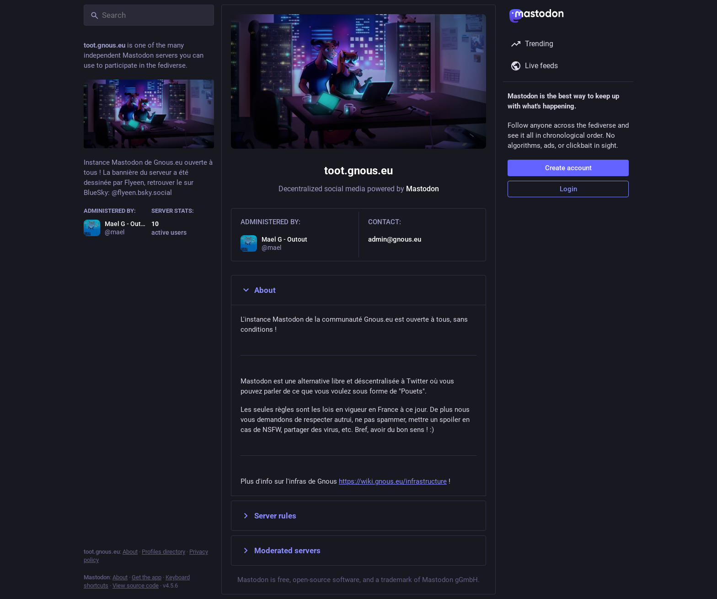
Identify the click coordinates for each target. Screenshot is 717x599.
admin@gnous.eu (394, 239)
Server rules (268, 515)
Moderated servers (281, 550)
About (258, 290)
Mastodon (422, 188)
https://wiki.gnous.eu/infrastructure (393, 481)
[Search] (149, 15)
